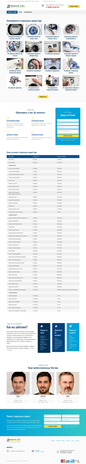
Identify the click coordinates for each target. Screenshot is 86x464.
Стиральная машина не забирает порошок (71, 54)
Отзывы (77, 440)
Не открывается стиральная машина (52, 88)
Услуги (20, 12)
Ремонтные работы (73, 331)
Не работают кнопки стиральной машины (15, 71)
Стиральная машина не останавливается (71, 37)
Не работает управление (52, 70)
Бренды (68, 440)
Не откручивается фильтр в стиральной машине (71, 88)
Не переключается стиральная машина (33, 88)
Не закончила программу (52, 53)
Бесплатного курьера (38, 121)
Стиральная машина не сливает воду (33, 37)
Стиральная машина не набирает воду (33, 54)
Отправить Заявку (67, 136)
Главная (53, 440)
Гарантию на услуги (37, 135)
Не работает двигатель (15, 87)
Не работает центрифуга (34, 70)
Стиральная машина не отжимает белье (52, 37)
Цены (72, 440)
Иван (67, 396)
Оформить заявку (12, 12)
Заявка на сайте (43, 331)
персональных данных (69, 140)
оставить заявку (73, 6)
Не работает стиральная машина (71, 71)
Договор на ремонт (12, 135)
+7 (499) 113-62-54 (52, 6)
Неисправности (28, 12)
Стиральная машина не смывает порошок (15, 37)
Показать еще (43, 97)
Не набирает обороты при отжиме (15, 54)
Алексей (43, 396)
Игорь (18, 396)
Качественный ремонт (13, 121)
